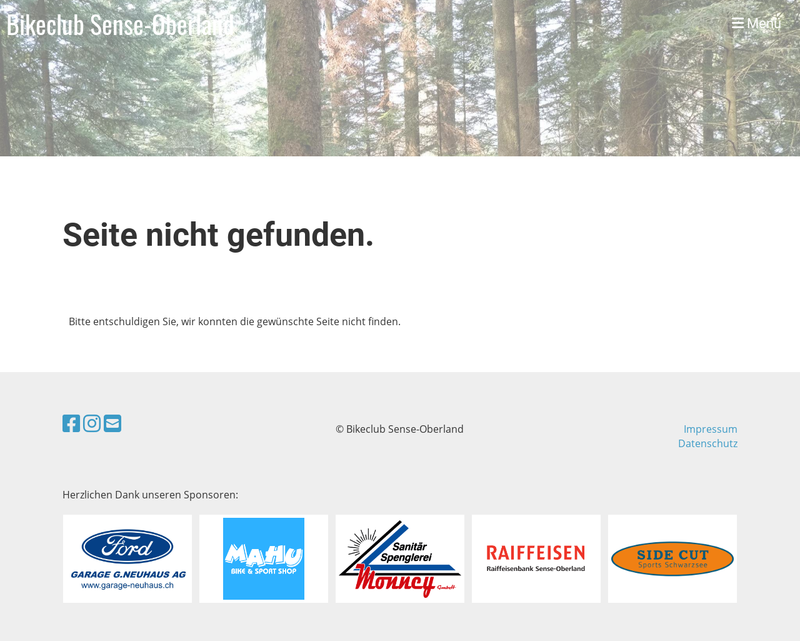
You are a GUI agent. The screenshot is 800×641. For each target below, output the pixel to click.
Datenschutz (708, 443)
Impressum (711, 429)
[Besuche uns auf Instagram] (92, 423)
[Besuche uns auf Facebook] (71, 423)
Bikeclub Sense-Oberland (120, 23)
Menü (756, 23)
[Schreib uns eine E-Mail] (112, 423)
